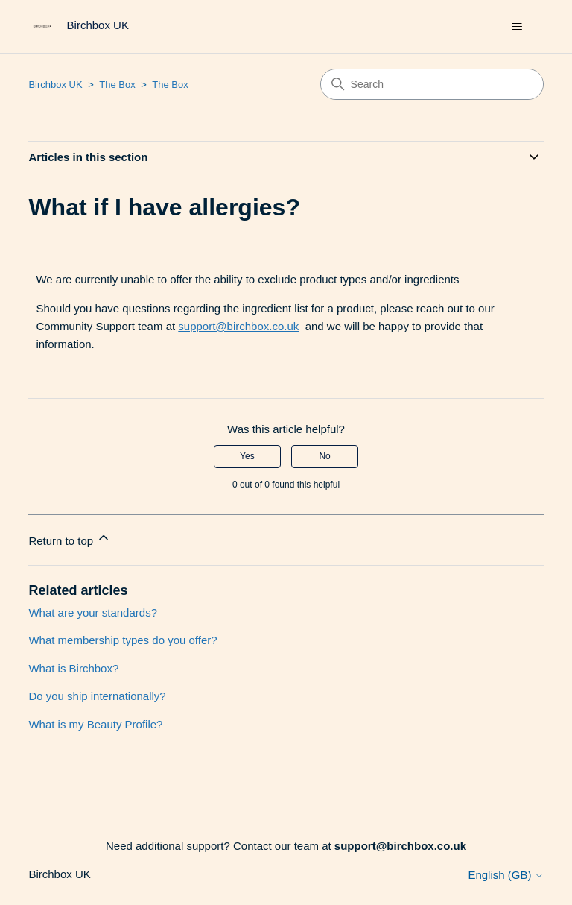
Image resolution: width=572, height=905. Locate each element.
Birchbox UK (55, 84)
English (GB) (505, 874)
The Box (117, 84)
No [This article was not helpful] (324, 456)
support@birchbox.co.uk (238, 326)
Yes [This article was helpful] (247, 456)
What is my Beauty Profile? (95, 724)
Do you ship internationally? (96, 696)
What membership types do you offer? (122, 640)
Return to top (69, 538)
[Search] (432, 84)
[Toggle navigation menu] (517, 27)
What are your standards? (92, 612)
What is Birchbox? (73, 668)
